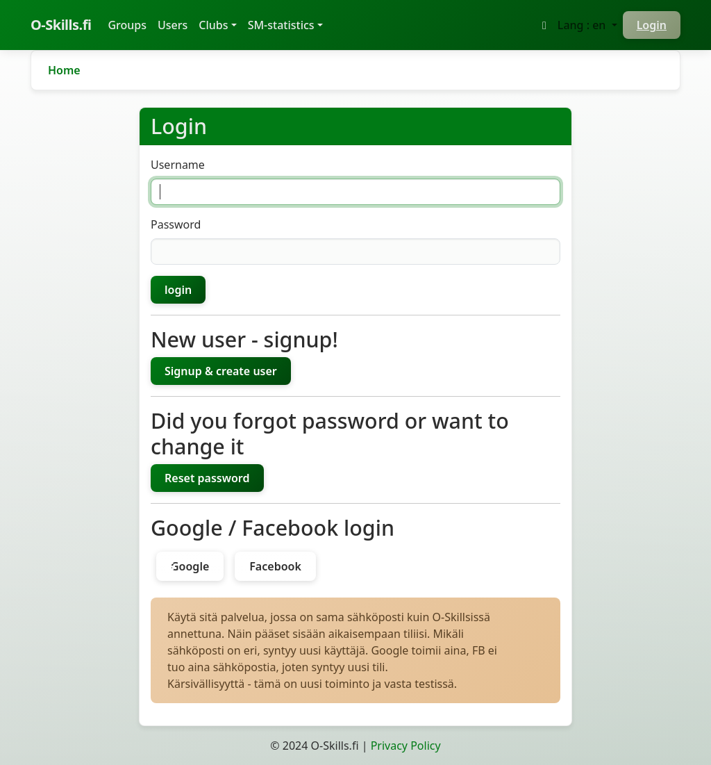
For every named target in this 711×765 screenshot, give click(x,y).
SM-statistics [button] (281, 25)
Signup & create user (221, 371)
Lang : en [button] (583, 25)
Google (190, 566)
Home (64, 70)
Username (178, 164)
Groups (130, 24)
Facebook (275, 566)
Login (652, 25)
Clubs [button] (213, 25)
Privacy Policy (406, 745)
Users (172, 25)
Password (176, 224)
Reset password (207, 478)
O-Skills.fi (61, 24)
